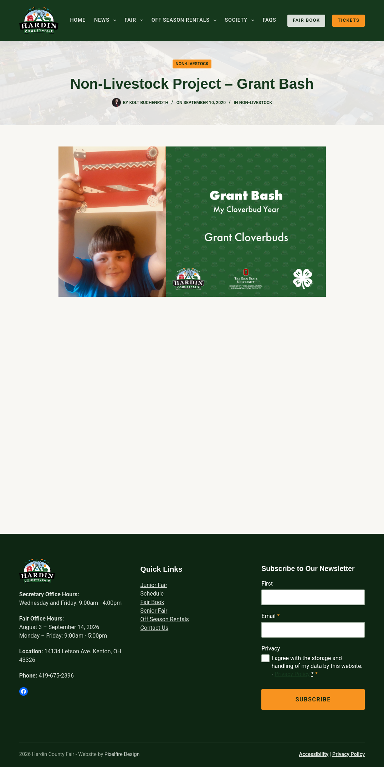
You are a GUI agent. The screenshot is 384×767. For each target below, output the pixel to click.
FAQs (269, 20)
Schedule (152, 593)
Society (241, 20)
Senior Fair (154, 610)
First (267, 583)
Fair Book (306, 20)
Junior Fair (153, 585)
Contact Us (154, 627)
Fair (135, 20)
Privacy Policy (292, 674)
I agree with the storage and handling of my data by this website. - (317, 666)
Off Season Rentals (185, 20)
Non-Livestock (191, 63)
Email (270, 616)
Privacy (270, 648)
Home (78, 20)
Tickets (348, 20)
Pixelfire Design (122, 754)
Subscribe (313, 699)
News (106, 20)
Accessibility (314, 754)
